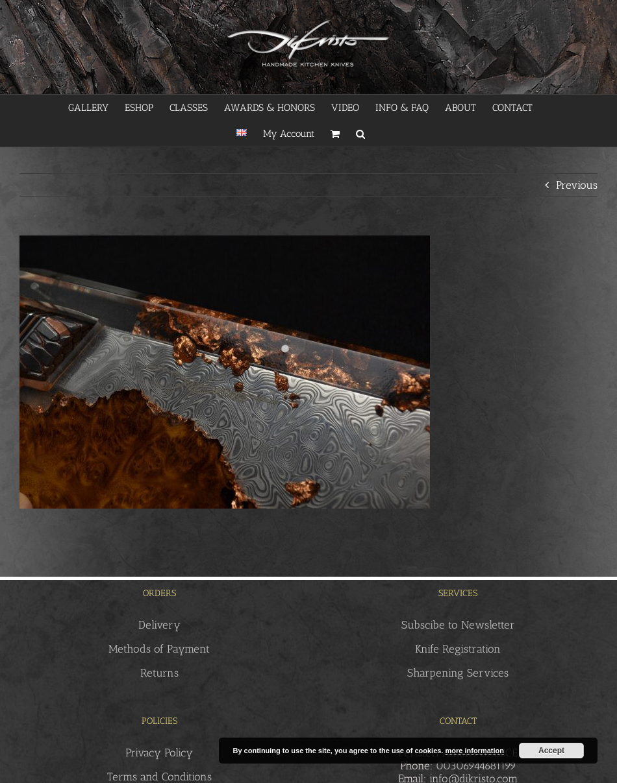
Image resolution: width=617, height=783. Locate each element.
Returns (159, 672)
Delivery (159, 624)
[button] (360, 134)
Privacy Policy (159, 752)
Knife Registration (458, 648)
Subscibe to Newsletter (458, 624)
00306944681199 (476, 765)
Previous (577, 184)
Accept (551, 750)
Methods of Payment (159, 648)
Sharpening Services (458, 672)
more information (474, 750)
